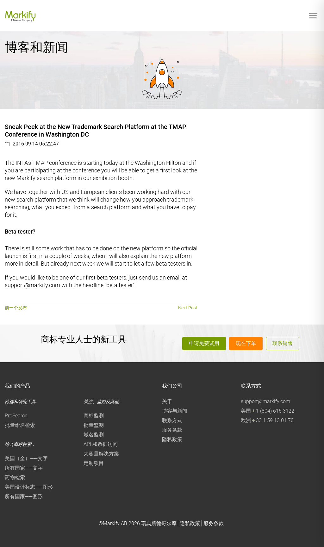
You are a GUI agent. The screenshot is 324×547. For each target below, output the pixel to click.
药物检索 (15, 477)
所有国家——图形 (24, 496)
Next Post (187, 307)
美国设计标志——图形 (29, 487)
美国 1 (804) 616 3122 (267, 411)
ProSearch (16, 416)
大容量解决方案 (101, 454)
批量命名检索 (20, 425)
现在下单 (246, 343)
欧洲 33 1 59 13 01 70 (267, 420)
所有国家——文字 (24, 468)
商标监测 (94, 416)
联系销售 (282, 343)
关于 (167, 401)
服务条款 (172, 430)
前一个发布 (16, 307)
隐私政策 (172, 439)
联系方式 (172, 420)
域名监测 (94, 435)
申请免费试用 (204, 343)
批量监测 (94, 425)
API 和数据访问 (101, 444)
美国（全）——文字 (26, 458)
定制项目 (94, 463)
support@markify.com (265, 401)
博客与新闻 (174, 411)
